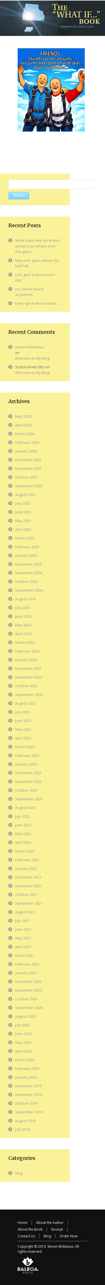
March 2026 (24, 433)
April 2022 (23, 842)
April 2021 (23, 946)
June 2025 (23, 511)
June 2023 (23, 720)
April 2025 (23, 529)
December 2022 (28, 772)
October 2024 (26, 581)
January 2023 (26, 764)
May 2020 (23, 1042)
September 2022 (29, 798)
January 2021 (26, 972)
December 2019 (28, 1085)
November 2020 (28, 990)
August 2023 (25, 703)
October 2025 (26, 477)
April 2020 (23, 1051)
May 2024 (23, 624)
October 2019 (26, 1103)
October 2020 (26, 998)
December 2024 (28, 564)
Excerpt (57, 1229)
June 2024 (23, 616)
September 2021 (29, 903)
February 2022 (27, 859)
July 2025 (22, 503)
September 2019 (29, 1111)
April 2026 (23, 424)
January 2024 (26, 659)
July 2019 (22, 1129)
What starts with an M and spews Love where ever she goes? (37, 246)
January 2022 (26, 868)
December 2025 (28, 459)
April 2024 (23, 633)
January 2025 (26, 555)
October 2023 (26, 685)
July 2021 (22, 920)
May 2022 (23, 833)
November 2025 (28, 468)
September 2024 (29, 590)
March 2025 (24, 538)
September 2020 (29, 1007)
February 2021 (27, 964)
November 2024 (28, 572)
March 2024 (24, 642)
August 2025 (25, 494)
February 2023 (27, 755)
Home (22, 1222)
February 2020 (27, 1068)
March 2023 (24, 746)
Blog (18, 1173)
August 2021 (25, 911)
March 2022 (24, 851)
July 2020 (22, 1024)
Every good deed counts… (37, 303)
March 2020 (24, 1059)
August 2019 (25, 1120)
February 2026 (27, 442)
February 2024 (27, 651)
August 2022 (25, 807)
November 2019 (28, 1094)
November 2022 (28, 781)
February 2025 (27, 546)
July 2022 (22, 816)
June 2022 (23, 824)
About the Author (50, 1222)
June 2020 (23, 1033)
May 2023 (23, 729)
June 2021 (23, 929)
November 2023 (28, 677)
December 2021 (28, 877)
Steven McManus (30, 347)
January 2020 (26, 1077)
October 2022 (26, 790)
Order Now (69, 1236)
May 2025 (23, 520)
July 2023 (22, 711)
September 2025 (29, 485)
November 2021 (28, 885)
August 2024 (25, 598)
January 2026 (26, 451)
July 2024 (22, 607)
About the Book (30, 1229)
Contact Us (26, 1236)
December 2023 (28, 668)
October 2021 (26, 894)
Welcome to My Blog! (32, 358)
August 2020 (25, 1016)
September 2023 (29, 694)
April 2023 (23, 738)
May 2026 (23, 416)
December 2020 (28, 981)
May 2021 (23, 938)
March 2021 (24, 955)
